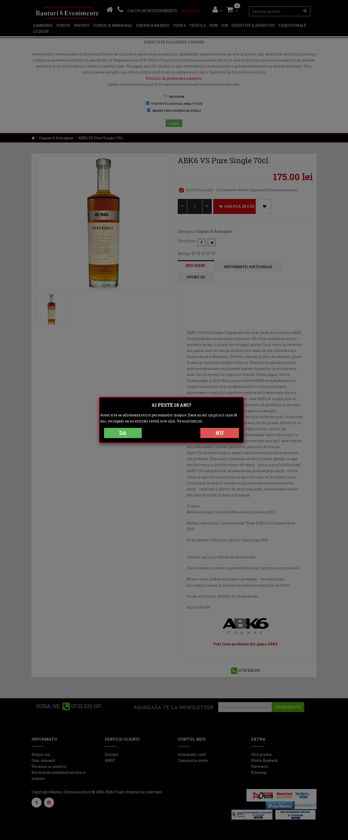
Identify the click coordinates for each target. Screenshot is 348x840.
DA (122, 433)
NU (220, 433)
